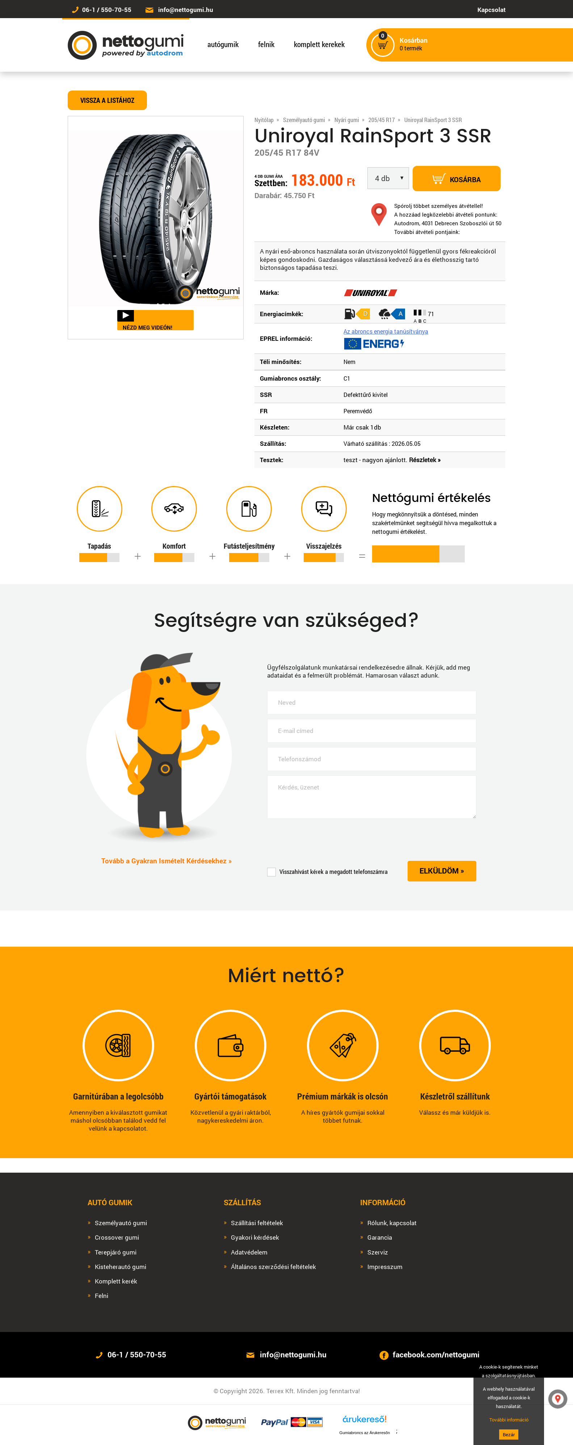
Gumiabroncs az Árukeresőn (365, 1433)
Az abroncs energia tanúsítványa (386, 331)
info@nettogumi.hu (185, 9)
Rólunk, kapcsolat (392, 1223)
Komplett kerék (116, 1281)
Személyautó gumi (121, 1223)
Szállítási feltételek (257, 1223)
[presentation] (322, 839)
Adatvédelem (249, 1252)
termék (413, 44)
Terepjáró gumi (115, 1252)
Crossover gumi (117, 1237)
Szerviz (377, 1252)
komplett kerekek (319, 44)
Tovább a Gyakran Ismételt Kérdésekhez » (166, 860)
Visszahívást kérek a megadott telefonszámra (327, 871)
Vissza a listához (107, 100)
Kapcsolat (491, 9)
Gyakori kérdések (255, 1237)
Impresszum (385, 1267)
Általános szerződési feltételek (273, 1267)
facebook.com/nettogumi (436, 1354)
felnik (266, 44)
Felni (101, 1296)
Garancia (379, 1237)
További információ (508, 1419)
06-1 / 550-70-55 (106, 9)
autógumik (223, 44)
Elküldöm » (442, 871)
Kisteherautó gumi (120, 1267)
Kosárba (457, 178)
